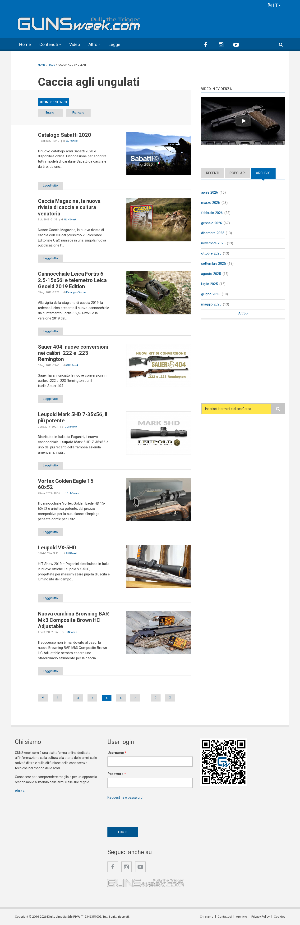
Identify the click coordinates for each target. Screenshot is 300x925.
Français (78, 112)
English (50, 112)
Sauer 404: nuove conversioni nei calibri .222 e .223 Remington (73, 353)
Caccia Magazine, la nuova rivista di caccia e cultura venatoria (69, 207)
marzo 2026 (210, 202)
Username (116, 753)
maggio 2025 (211, 304)
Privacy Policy (260, 916)
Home (25, 44)
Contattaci (225, 916)
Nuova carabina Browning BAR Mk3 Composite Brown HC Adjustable (73, 620)
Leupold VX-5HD (57, 548)
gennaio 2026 (211, 223)
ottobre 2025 (211, 253)
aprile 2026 (209, 192)
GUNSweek (72, 141)
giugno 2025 (210, 294)
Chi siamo (206, 916)
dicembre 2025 (212, 233)
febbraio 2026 (212, 213)
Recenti (212, 173)
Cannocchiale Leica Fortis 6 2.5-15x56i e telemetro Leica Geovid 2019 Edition (72, 280)
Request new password (125, 797)
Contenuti (48, 44)
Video (74, 44)
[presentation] (143, 812)
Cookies (279, 916)
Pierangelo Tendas (76, 292)
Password (116, 774)
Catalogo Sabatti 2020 (64, 135)
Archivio (263, 173)
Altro (92, 44)
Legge (114, 44)
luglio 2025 (209, 284)
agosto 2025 (211, 274)
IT (274, 5)
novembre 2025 (213, 243)
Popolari (237, 173)
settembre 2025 (213, 263)
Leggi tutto (50, 185)
